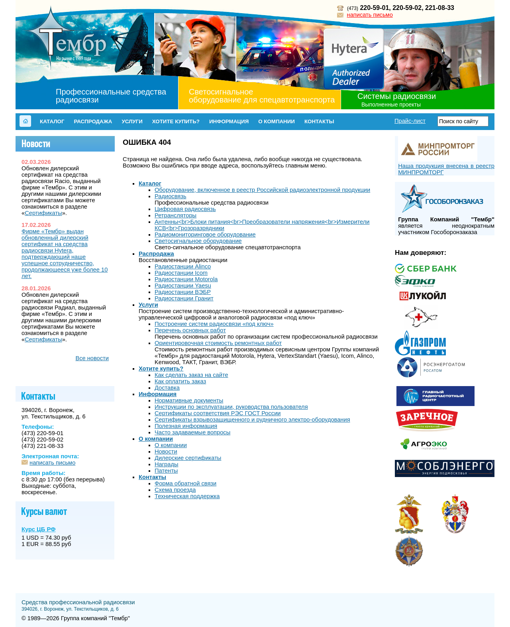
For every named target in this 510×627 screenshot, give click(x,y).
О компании (276, 121)
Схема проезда (175, 490)
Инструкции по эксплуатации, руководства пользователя (231, 407)
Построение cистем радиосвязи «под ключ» (214, 324)
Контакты (319, 121)
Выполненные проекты (391, 104)
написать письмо (370, 15)
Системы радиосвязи (396, 96)
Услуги (132, 121)
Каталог (52, 121)
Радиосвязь (170, 196)
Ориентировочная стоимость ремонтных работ (218, 343)
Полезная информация (186, 426)
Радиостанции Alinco (183, 266)
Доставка (167, 387)
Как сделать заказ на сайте (191, 375)
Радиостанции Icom (181, 273)
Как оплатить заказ (180, 381)
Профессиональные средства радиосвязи (111, 95)
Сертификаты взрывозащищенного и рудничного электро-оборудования (252, 419)
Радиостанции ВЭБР (183, 292)
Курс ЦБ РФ (38, 529)
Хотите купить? (176, 121)
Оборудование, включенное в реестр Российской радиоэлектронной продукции (262, 190)
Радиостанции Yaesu (183, 285)
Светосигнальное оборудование (198, 241)
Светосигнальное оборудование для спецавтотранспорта (262, 95)
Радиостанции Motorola (186, 279)
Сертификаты (43, 213)
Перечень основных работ (190, 330)
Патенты (166, 470)
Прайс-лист (410, 121)
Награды (166, 464)
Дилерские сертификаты (188, 458)
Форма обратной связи (185, 483)
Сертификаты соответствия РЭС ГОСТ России (218, 413)
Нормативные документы (189, 400)
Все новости (92, 358)
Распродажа (93, 121)
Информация (229, 121)
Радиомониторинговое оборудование (205, 234)
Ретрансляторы (175, 215)
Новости (166, 451)
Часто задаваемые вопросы (192, 432)
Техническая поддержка (187, 496)
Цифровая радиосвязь (185, 209)
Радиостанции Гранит (184, 298)
